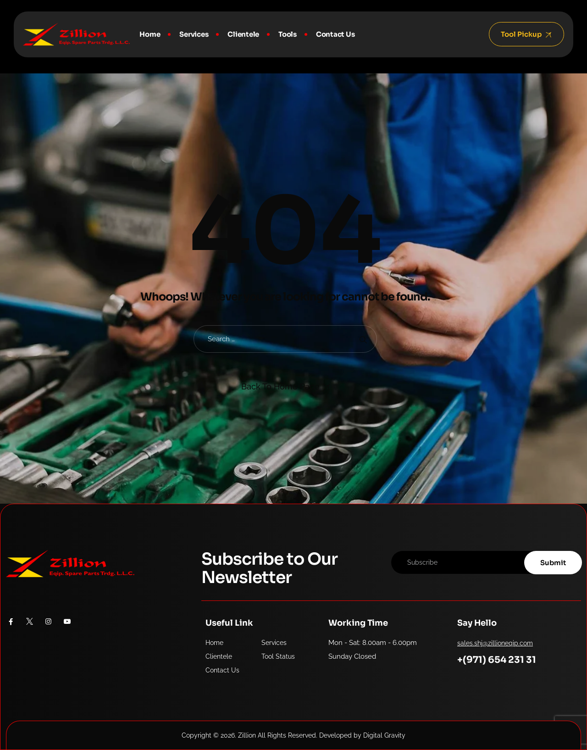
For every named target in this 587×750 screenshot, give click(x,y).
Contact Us (335, 34)
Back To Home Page (280, 386)
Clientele (243, 34)
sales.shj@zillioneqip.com (495, 643)
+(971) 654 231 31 (496, 660)
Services (193, 34)
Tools (287, 34)
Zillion (247, 735)
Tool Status (278, 656)
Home (149, 34)
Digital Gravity (384, 735)
